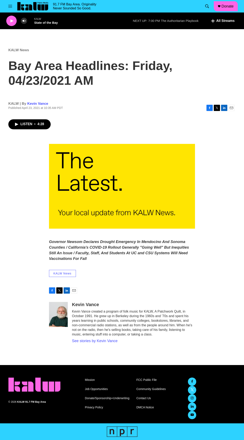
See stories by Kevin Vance (95, 341)
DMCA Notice (145, 407)
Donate (227, 6)
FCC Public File (146, 379)
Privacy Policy (94, 407)
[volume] (24, 21)
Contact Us (143, 398)
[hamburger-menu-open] (10, 6)
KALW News (18, 50)
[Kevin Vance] (58, 314)
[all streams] (223, 20)
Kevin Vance (37, 104)
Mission (90, 379)
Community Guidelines (151, 389)
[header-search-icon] (207, 6)
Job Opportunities (96, 389)
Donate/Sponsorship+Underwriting (107, 398)
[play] (11, 21)
